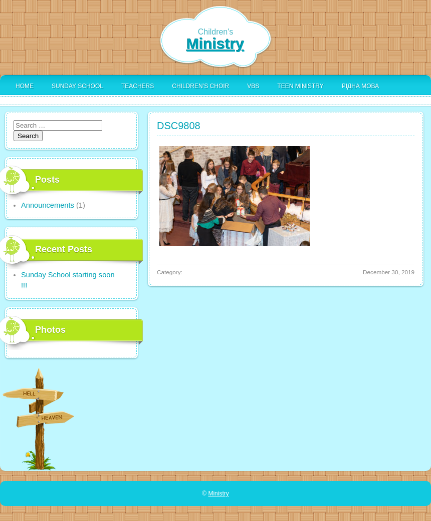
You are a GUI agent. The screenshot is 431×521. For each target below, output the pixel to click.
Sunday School (77, 86)
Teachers (137, 86)
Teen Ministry (300, 86)
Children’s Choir (200, 86)
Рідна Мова (360, 86)
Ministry (215, 44)
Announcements (47, 205)
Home (25, 86)
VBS (253, 86)
